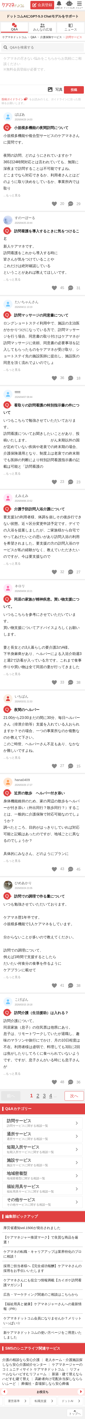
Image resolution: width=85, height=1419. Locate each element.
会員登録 (42, 5)
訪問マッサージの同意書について (41, 315)
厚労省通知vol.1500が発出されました (32, 1228)
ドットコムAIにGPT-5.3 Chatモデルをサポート (42, 16)
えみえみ (21, 496)
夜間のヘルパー (26, 710)
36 (74, 1082)
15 (74, 766)
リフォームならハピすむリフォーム (41, 1371)
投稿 (74, 90)
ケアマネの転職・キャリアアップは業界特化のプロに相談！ (42, 1254)
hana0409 (22, 780)
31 (74, 287)
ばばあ (20, 114)
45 (74, 869)
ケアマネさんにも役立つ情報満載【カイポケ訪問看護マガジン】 (42, 1282)
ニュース (70, 27)
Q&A (14, 27)
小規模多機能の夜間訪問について (41, 128)
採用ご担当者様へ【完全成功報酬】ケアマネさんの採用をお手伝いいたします (42, 1268)
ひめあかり (23, 883)
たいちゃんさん (27, 302)
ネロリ (20, 586)
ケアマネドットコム (13, 5)
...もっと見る (12, 195)
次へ (74, 1096)
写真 (55, 89)
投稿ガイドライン (15, 99)
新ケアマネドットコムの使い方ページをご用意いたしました (42, 1335)
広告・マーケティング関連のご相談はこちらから (40, 1294)
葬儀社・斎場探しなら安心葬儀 (45, 1383)
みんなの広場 (42, 27)
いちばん (21, 696)
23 (74, 481)
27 (74, 572)
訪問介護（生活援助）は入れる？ (41, 1013)
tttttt (17, 392)
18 (74, 378)
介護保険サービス (51, 37)
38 (74, 682)
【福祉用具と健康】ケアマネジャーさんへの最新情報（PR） (42, 1306)
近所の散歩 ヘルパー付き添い (39, 793)
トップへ (75, 1413)
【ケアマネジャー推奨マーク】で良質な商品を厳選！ (40, 1239)
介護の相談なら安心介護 (21, 1360)
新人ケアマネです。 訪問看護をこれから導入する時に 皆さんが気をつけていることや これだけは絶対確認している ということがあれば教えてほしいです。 (36, 259)
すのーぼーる (25, 218)
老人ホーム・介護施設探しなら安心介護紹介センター (42, 1362)
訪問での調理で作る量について (39, 896)
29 (74, 203)
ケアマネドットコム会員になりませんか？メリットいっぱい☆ (42, 1320)
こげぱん (21, 999)
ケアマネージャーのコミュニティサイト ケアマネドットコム (42, 1367)
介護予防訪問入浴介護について (39, 509)
